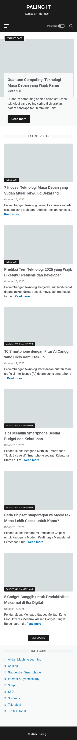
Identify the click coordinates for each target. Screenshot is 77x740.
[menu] (8, 25)
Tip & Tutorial (17, 711)
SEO (11, 692)
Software (14, 698)
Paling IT (38, 7)
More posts (38, 638)
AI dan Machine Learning (24, 659)
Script (12, 685)
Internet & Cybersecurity (23, 679)
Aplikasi (13, 666)
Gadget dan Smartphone (24, 672)
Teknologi (14, 705)
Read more (20, 119)
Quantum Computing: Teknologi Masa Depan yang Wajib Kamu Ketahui (34, 85)
